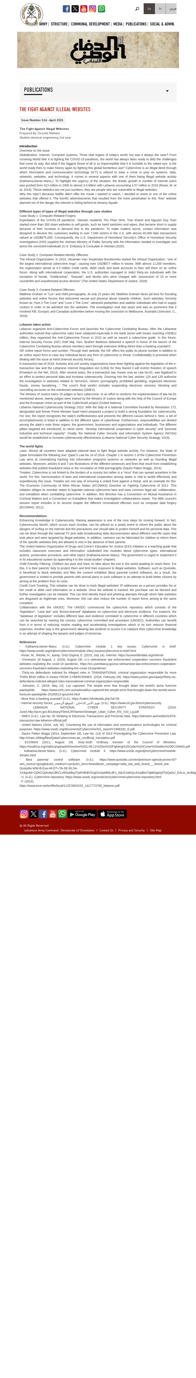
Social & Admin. (162, 24)
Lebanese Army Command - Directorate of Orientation (59, 830)
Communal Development (90, 24)
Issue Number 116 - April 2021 (42, 120)
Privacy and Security (132, 830)
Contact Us (106, 830)
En (149, 9)
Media (117, 24)
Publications (136, 24)
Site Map (156, 830)
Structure (59, 24)
